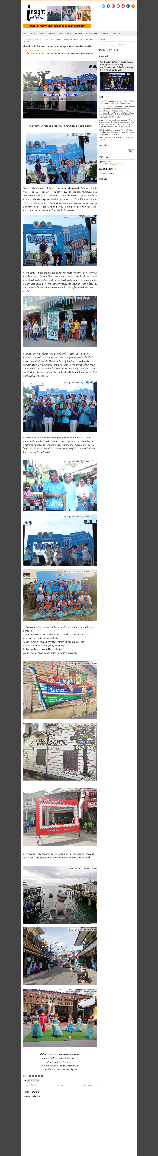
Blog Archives (123, 45)
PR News (32, 33)
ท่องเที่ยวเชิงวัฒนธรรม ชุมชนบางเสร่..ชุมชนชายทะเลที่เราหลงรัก (57, 46)
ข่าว (41, 39)
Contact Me (116, 33)
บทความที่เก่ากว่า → (90, 1085)
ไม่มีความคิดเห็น (54, 50)
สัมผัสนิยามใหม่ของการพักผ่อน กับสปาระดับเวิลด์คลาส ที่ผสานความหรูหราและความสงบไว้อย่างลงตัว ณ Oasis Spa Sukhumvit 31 (117, 132)
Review (61, 33)
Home (24, 33)
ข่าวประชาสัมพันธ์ (50, 39)
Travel (69, 33)
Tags (112, 45)
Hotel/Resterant (92, 33)
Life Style (52, 33)
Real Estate (105, 33)
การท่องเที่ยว (34, 39)
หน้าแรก (60, 1085)
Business (42, 33)
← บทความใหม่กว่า (29, 1085)
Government (78, 33)
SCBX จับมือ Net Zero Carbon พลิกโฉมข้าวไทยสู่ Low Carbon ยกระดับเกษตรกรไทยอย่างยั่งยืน (116, 102)
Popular (103, 45)
